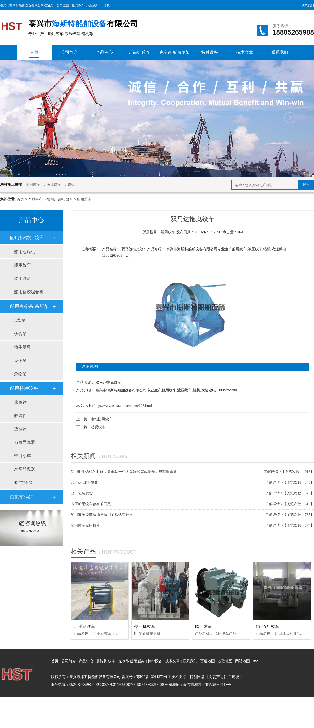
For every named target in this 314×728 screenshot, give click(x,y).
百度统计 (235, 677)
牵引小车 (22, 456)
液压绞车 (94, 5)
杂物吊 (20, 374)
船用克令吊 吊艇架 (29, 306)
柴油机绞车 (144, 626)
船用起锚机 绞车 (60, 199)
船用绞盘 (22, 278)
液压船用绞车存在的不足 (91, 504)
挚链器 (20, 429)
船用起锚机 (24, 252)
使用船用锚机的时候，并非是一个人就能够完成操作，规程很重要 (124, 472)
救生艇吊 (22, 347)
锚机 (107, 5)
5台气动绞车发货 (84, 482)
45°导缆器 (23, 482)
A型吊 (20, 320)
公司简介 (69, 52)
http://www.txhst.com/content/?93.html (123, 406)
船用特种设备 (24, 388)
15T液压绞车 (267, 626)
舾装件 (20, 415)
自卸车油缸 (21, 497)
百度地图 (207, 661)
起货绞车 (98, 427)
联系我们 (307, 5)
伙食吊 (20, 334)
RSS (256, 661)
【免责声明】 (216, 677)
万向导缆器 (24, 442)
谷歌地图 (225, 661)
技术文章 (244, 52)
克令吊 (20, 360)
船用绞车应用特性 (85, 525)
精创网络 (197, 677)
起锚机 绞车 (139, 52)
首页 (34, 54)
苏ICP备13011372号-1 (153, 677)
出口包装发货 (82, 493)
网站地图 (243, 661)
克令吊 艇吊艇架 (174, 52)
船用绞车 (78, 5)
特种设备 (209, 52)
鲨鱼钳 (20, 402)
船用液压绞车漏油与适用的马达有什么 (102, 515)
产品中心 (104, 52)
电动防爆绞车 (102, 419)
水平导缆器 (24, 469)
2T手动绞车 (84, 626)
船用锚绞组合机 (28, 292)
